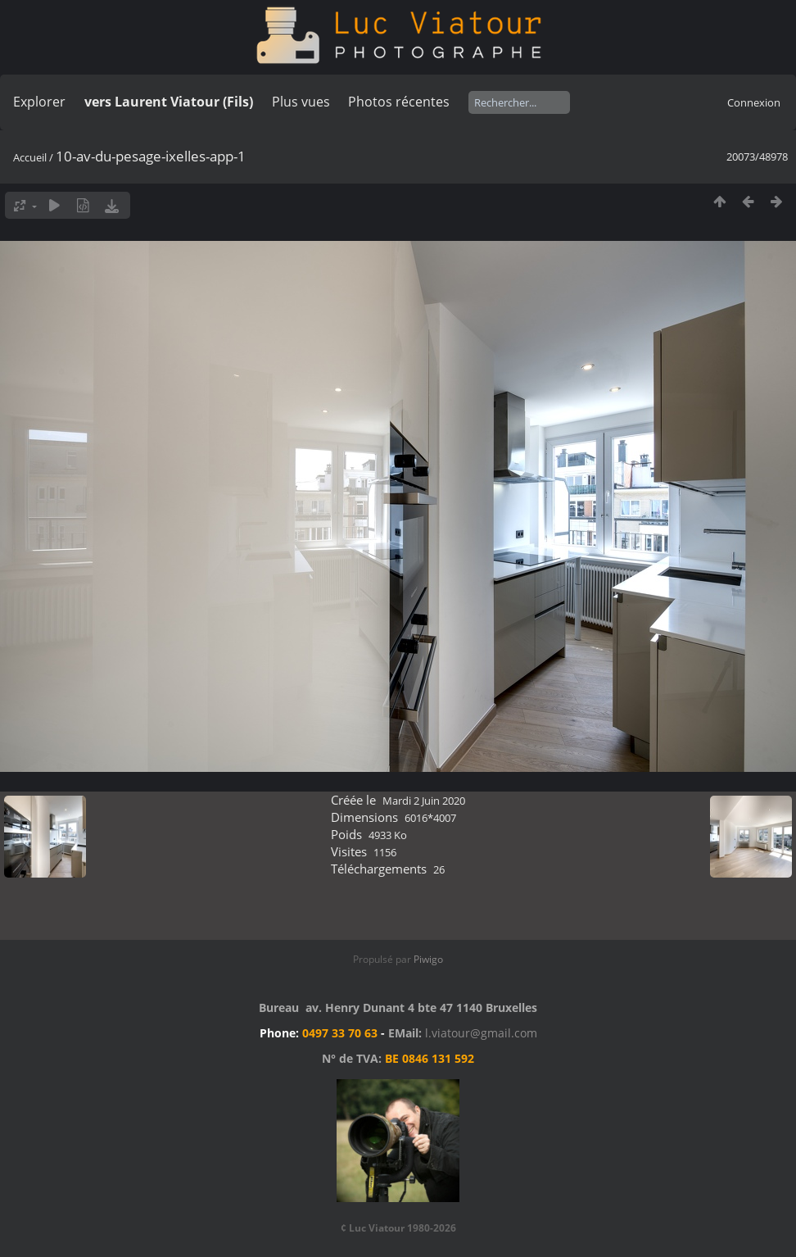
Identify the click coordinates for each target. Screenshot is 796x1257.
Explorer (39, 102)
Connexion (753, 102)
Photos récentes (399, 102)
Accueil (30, 157)
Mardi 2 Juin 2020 (423, 800)
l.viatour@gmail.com (481, 1033)
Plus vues (301, 102)
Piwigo (428, 959)
